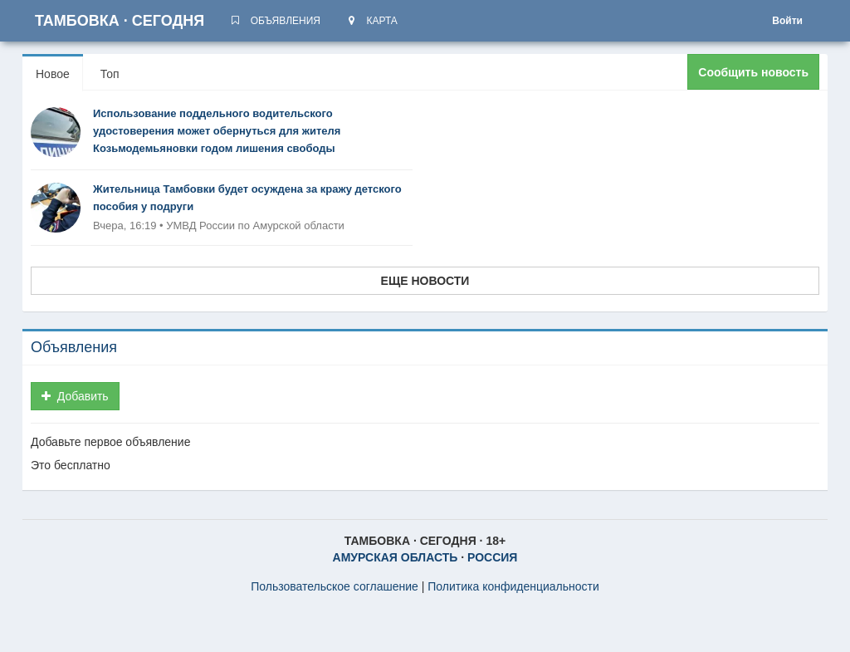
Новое (53, 74)
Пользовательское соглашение (334, 586)
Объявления (74, 347)
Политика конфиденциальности (513, 586)
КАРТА (371, 21)
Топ (110, 74)
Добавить (75, 396)
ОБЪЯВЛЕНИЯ (274, 21)
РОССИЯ (492, 557)
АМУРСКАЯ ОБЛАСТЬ (395, 557)
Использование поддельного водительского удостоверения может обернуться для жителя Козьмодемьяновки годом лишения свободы (216, 130)
